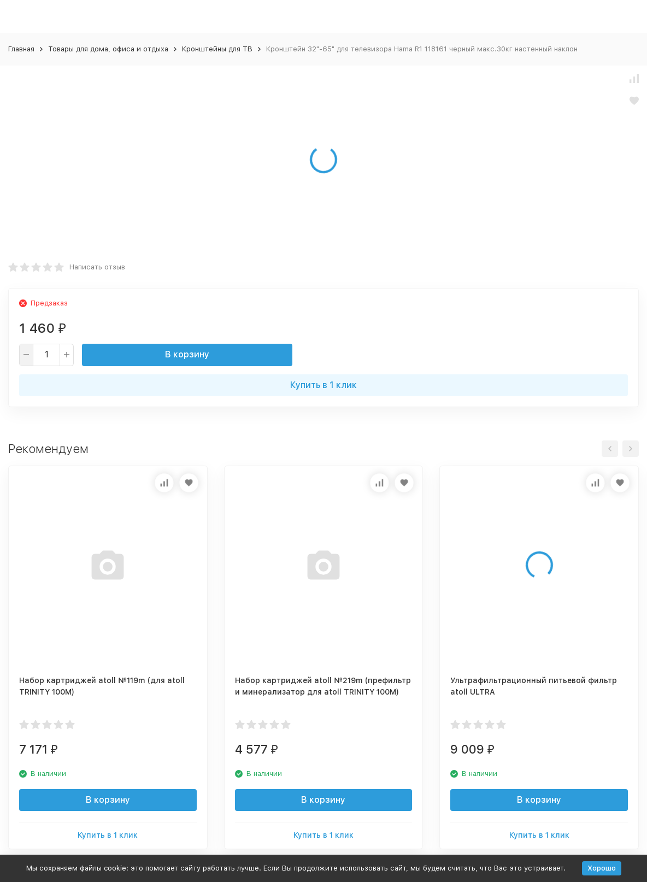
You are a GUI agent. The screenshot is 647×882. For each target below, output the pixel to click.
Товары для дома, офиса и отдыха (108, 49)
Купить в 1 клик (323, 385)
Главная (21, 49)
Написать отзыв (97, 267)
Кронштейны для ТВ (217, 49)
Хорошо (601, 868)
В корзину (187, 354)
